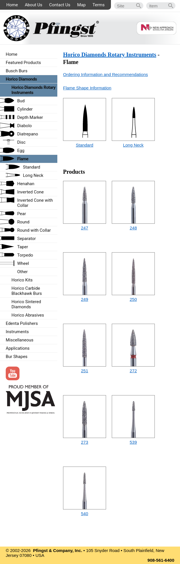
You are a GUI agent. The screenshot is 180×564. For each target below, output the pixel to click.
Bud (21, 100)
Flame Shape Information (87, 87)
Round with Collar (34, 230)
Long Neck (133, 145)
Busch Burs (17, 70)
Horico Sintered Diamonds (26, 304)
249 (84, 299)
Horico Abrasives (27, 315)
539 (133, 442)
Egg (20, 150)
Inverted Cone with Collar (35, 203)
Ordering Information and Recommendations (105, 74)
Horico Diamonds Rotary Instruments (109, 54)
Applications (18, 348)
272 (133, 370)
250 (133, 299)
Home (12, 4)
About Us (33, 4)
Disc (21, 142)
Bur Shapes (17, 356)
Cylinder (25, 109)
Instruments (17, 331)
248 (133, 227)
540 (84, 513)
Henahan (25, 183)
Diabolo (24, 125)
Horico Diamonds (21, 79)
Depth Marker (30, 117)
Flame (22, 158)
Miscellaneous (20, 340)
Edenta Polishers (22, 323)
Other (22, 271)
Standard (84, 145)
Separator (26, 238)
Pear (21, 213)
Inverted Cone (30, 192)
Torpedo (25, 255)
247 (84, 227)
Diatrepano (27, 134)
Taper (22, 246)
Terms (99, 4)
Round (23, 222)
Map (81, 4)
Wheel (23, 263)
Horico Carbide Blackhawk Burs (26, 291)
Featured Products (23, 62)
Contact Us (60, 4)
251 (84, 370)
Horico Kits (22, 280)
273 (84, 442)
